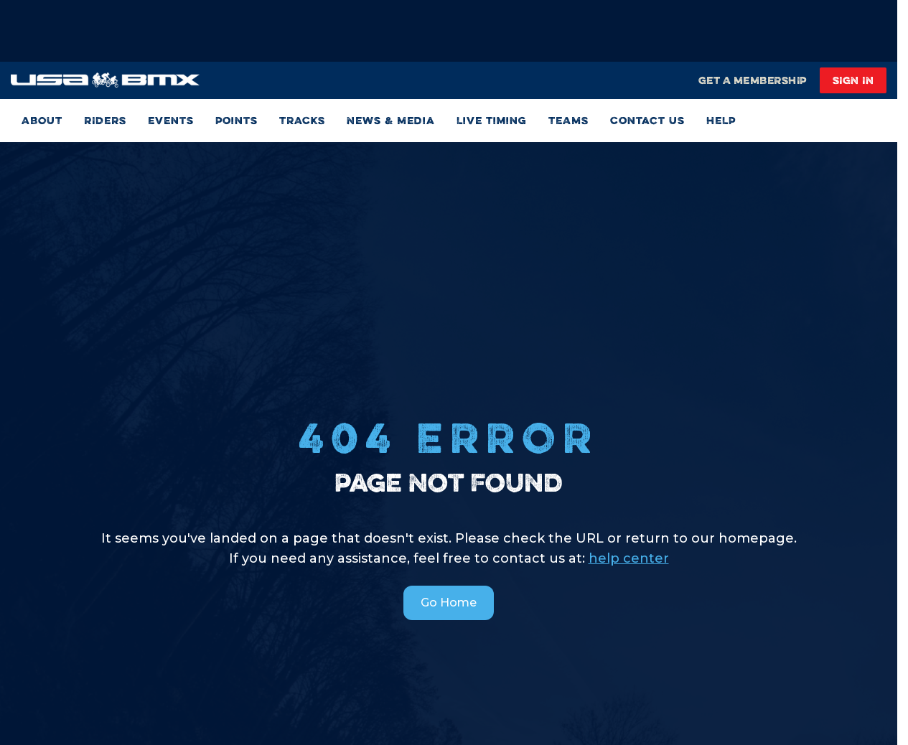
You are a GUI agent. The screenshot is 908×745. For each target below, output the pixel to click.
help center (629, 558)
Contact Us (647, 120)
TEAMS (568, 120)
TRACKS (302, 120)
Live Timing (492, 120)
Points (236, 120)
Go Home (449, 602)
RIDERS (105, 120)
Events (171, 120)
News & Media (391, 120)
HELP (721, 120)
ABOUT (42, 120)
